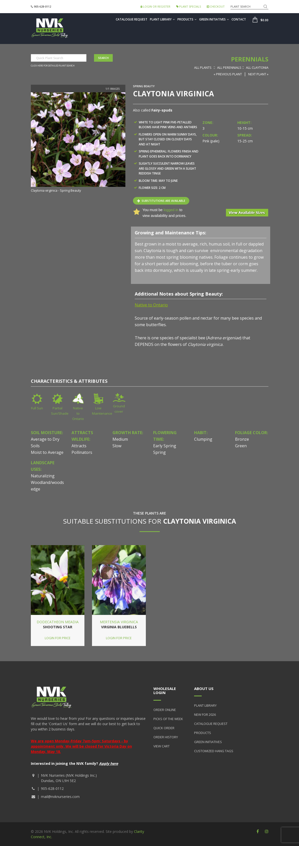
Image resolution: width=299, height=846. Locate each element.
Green (241, 446)
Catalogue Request (131, 19)
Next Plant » (258, 74)
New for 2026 (205, 714)
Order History (165, 737)
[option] (78, 142)
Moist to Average (47, 452)
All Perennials (229, 67)
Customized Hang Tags (213, 751)
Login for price (58, 638)
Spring (159, 452)
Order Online (164, 709)
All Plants (203, 67)
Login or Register (155, 6)
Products (187, 19)
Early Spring (164, 446)
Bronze (242, 439)
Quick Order (163, 728)
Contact (239, 19)
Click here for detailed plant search (53, 65)
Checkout (216, 6)
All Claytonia (257, 67)
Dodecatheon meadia (58, 621)
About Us (204, 688)
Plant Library (162, 19)
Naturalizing (43, 476)
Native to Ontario (78, 413)
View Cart (161, 746)
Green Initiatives (214, 19)
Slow (116, 446)
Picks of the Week (168, 719)
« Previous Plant (228, 74)
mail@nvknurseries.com (60, 796)
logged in (171, 210)
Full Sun (37, 408)
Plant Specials (188, 6)
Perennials (249, 59)
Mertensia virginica (119, 621)
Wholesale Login (164, 690)
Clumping (203, 439)
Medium (120, 439)
